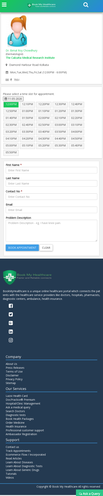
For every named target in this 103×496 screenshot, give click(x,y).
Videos (10, 478)
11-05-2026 (13, 99)
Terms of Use (14, 372)
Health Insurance (16, 427)
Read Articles (14, 459)
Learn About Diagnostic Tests (24, 467)
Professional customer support (25, 431)
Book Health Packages (20, 420)
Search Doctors (15, 412)
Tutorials (11, 474)
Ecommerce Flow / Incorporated (26, 455)
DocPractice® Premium (20, 400)
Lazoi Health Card (17, 397)
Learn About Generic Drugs (22, 471)
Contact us (12, 448)
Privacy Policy (14, 380)
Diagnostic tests (16, 416)
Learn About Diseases (19, 463)
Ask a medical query (18, 408)
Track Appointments (18, 452)
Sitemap (11, 384)
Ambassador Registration (21, 435)
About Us (11, 365)
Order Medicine (15, 423)
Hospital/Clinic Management (23, 404)
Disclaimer (12, 376)
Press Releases (15, 368)
